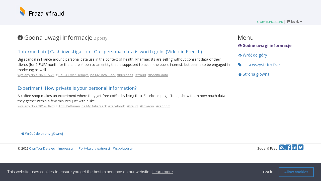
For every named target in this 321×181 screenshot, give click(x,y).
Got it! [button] (268, 172)
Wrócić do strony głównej (42, 133)
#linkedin (147, 106)
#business (125, 75)
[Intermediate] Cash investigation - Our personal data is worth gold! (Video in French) (110, 52)
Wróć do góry (252, 55)
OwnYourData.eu (42, 148)
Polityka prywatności (94, 148)
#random (163, 106)
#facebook (116, 106)
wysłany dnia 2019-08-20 (36, 106)
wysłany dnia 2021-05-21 (36, 75)
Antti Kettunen (69, 106)
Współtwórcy (123, 148)
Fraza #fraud (46, 13)
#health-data (158, 75)
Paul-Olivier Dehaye (73, 75)
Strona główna (253, 74)
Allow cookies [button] (296, 172)
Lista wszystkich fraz (259, 64)
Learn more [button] (162, 172)
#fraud (140, 75)
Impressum (66, 148)
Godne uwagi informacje (265, 45)
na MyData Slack (103, 75)
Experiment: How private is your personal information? (77, 88)
